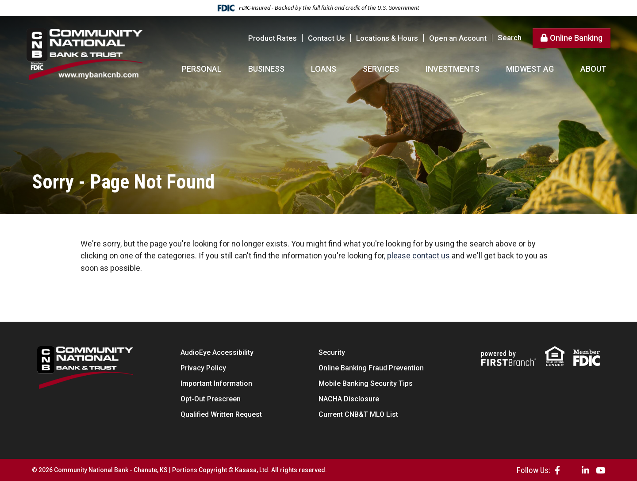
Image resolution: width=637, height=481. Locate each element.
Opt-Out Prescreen (210, 398)
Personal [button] (202, 68)
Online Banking (576, 37)
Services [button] (381, 68)
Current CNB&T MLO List (358, 414)
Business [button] (266, 68)
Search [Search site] (510, 38)
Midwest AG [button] (530, 68)
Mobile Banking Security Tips (365, 383)
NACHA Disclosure (348, 398)
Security (331, 352)
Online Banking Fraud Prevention (371, 367)
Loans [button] (323, 68)
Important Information (216, 383)
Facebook (557, 470)
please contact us (418, 255)
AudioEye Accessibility (216, 352)
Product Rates (272, 38)
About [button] (593, 68)
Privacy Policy (203, 367)
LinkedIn (585, 470)
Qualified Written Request (221, 414)
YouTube (600, 470)
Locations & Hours (387, 38)
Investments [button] (453, 68)
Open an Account (458, 38)
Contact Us (326, 38)
